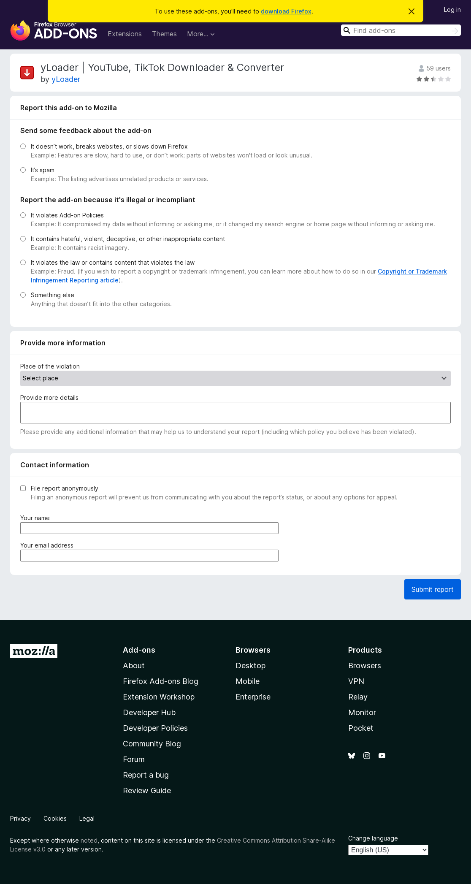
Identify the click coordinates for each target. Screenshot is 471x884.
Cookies (55, 818)
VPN (356, 681)
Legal (87, 818)
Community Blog (152, 743)
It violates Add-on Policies (67, 215)
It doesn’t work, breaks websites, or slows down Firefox (109, 146)
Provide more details (49, 397)
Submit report (432, 589)
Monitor (362, 712)
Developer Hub (149, 712)
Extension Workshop (159, 696)
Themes (164, 34)
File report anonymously (64, 488)
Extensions (125, 34)
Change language (373, 838)
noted (89, 840)
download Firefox (286, 11)
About (134, 665)
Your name (36, 517)
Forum (134, 759)
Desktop (250, 665)
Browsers (364, 665)
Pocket (361, 728)
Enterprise (253, 696)
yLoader (65, 79)
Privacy (20, 818)
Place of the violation (50, 366)
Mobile (248, 681)
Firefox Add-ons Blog (160, 681)
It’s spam (42, 170)
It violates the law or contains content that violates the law (113, 262)
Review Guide (147, 790)
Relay (358, 696)
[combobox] (401, 30)
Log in (452, 9)
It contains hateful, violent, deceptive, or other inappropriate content (128, 238)
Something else (52, 294)
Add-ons (139, 649)
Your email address (48, 545)
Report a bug (146, 774)
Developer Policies (155, 728)
